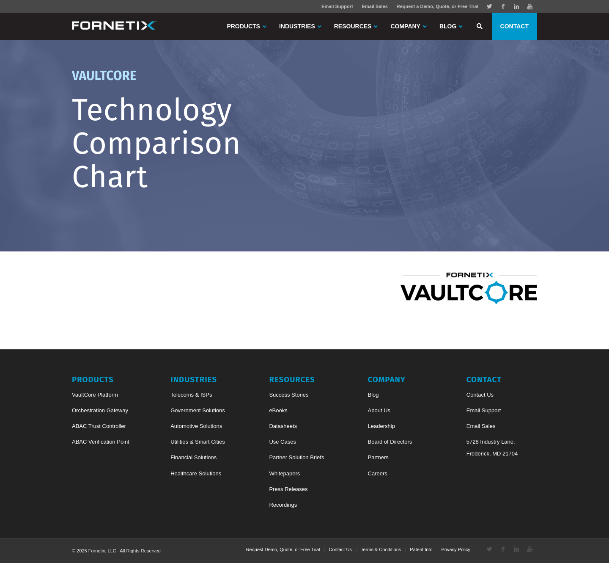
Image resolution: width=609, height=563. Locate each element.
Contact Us (480, 395)
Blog (373, 395)
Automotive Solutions (196, 426)
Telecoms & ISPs (191, 395)
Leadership (381, 426)
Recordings (283, 505)
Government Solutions (197, 410)
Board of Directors (390, 442)
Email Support (337, 6)
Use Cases (282, 442)
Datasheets (283, 426)
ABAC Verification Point (100, 442)
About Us (379, 410)
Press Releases (288, 489)
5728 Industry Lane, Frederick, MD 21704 (492, 448)
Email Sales (375, 6)
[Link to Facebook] (503, 6)
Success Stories (288, 395)
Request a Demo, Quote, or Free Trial (437, 6)
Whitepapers (284, 473)
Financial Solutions (193, 457)
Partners (378, 457)
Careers (377, 473)
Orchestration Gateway (100, 410)
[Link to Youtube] (530, 6)
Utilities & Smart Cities (197, 442)
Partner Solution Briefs (296, 457)
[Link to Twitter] (489, 6)
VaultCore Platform (95, 395)
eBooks (278, 410)
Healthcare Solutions (195, 473)
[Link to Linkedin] (516, 6)
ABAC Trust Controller (99, 426)
